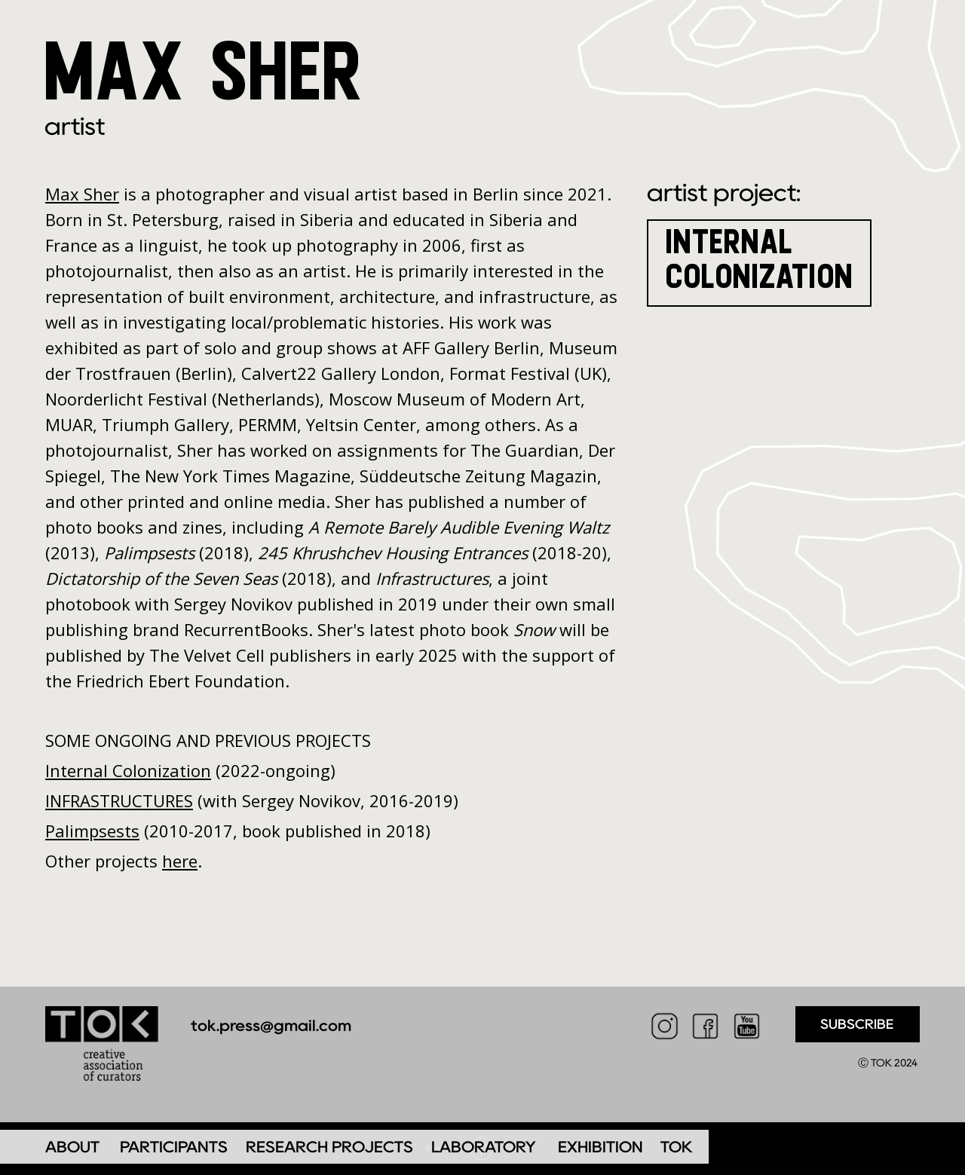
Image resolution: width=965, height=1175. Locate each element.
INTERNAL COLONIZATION (760, 258)
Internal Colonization (128, 770)
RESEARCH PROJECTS (329, 1147)
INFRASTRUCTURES (119, 800)
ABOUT (72, 1147)
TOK (676, 1147)
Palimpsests (92, 830)
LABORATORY (483, 1147)
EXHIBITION (600, 1147)
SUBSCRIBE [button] (856, 1024)
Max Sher (82, 193)
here (180, 860)
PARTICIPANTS (174, 1147)
